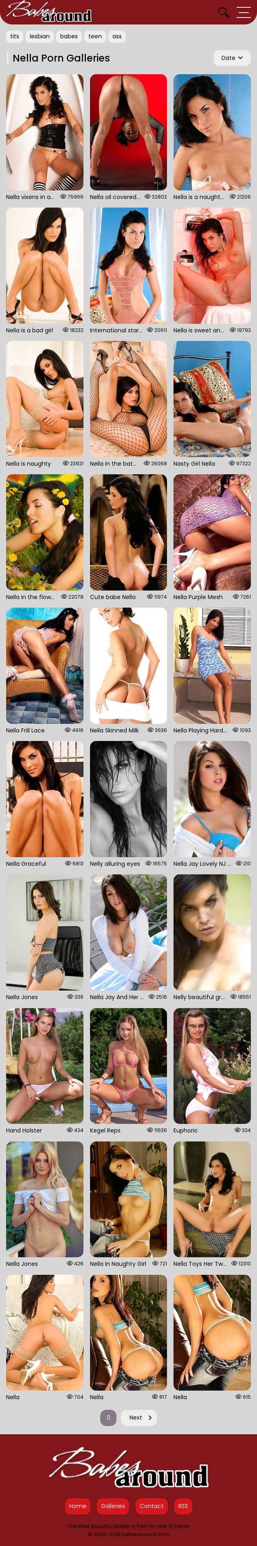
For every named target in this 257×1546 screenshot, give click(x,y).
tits (14, 36)
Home (77, 1506)
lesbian (40, 36)
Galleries (113, 1506)
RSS (183, 1506)
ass (117, 36)
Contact (152, 1506)
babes (69, 36)
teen (95, 36)
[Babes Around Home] (49, 12)
